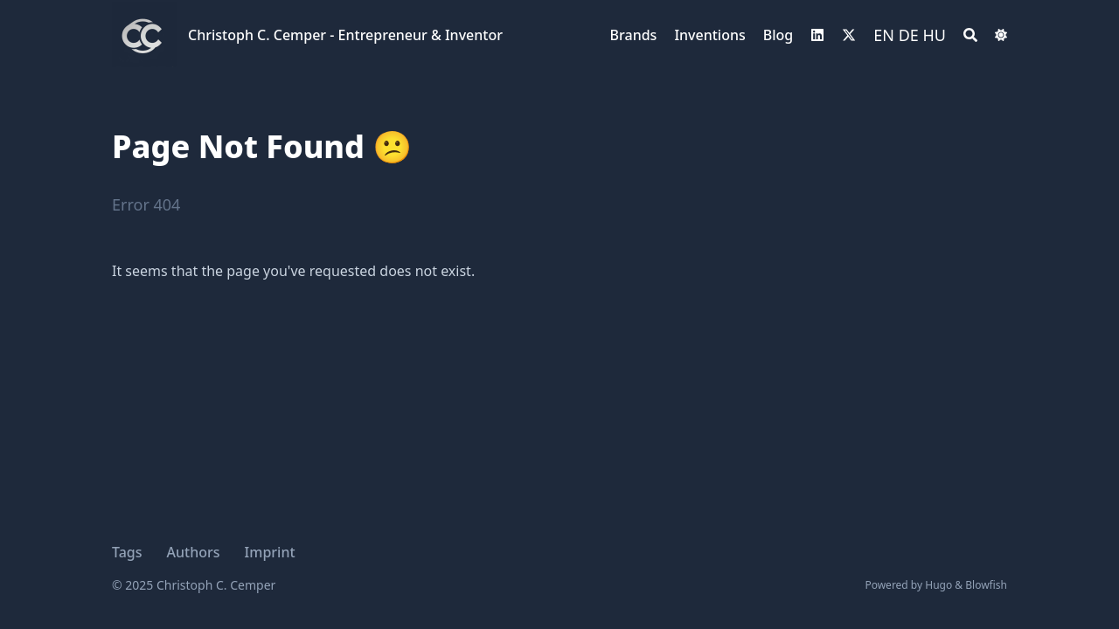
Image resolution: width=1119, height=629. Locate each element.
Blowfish (986, 584)
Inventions (709, 35)
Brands (633, 35)
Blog (778, 35)
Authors (193, 552)
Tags (127, 552)
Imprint (270, 552)
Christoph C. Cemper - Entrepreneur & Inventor (345, 35)
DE (909, 34)
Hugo (938, 584)
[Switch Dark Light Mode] (1001, 35)
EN (883, 34)
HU (935, 34)
